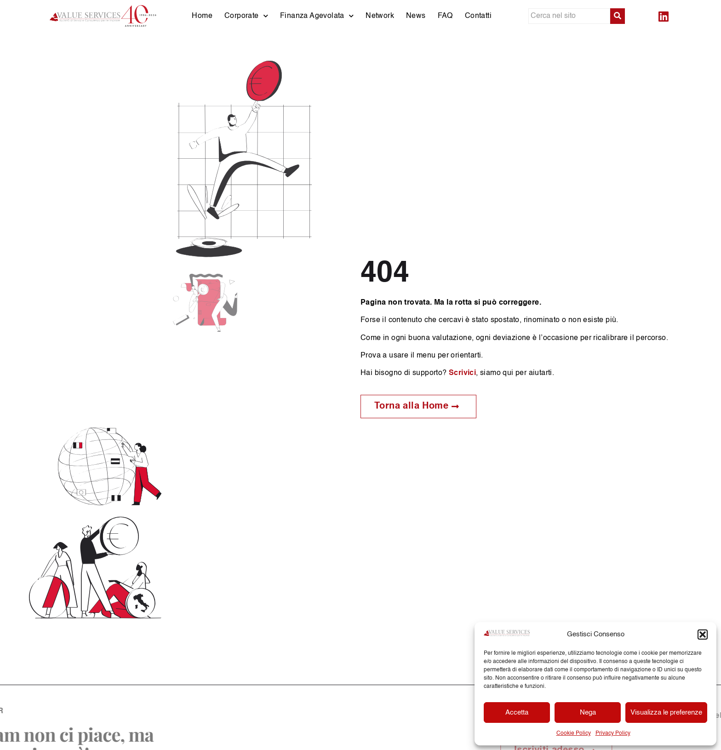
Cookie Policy (573, 733)
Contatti (478, 16)
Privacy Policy (612, 733)
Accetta (516, 712)
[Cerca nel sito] (569, 16)
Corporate (246, 16)
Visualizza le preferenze (666, 712)
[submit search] (617, 16)
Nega (588, 712)
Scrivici (462, 373)
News (416, 16)
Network (380, 16)
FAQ (445, 16)
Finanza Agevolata (317, 16)
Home (202, 16)
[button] (702, 634)
